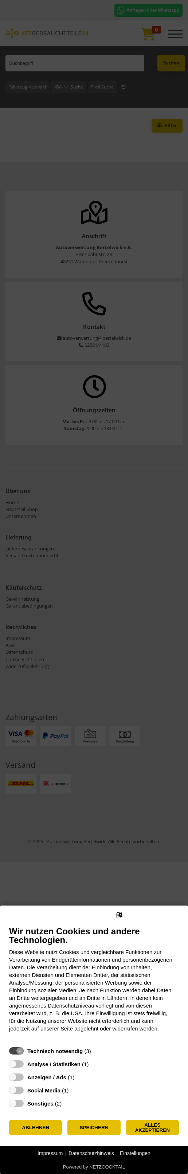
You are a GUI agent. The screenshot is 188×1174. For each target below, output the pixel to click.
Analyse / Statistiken (54, 1064)
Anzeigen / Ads (46, 1077)
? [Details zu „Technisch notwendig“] (97, 1051)
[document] (94, 984)
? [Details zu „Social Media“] (75, 1090)
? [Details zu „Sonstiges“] (68, 1103)
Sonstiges (40, 1103)
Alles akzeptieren (152, 1127)
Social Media (43, 1090)
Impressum (50, 1153)
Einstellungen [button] (135, 1153)
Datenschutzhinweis (91, 1153)
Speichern (94, 1127)
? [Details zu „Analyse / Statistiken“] (95, 1064)
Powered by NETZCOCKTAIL (94, 1167)
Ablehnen (35, 1127)
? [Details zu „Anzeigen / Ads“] (81, 1077)
